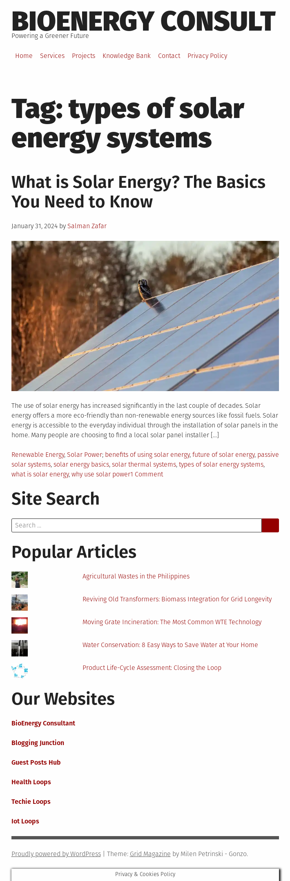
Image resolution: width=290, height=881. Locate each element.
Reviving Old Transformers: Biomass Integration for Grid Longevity (177, 599)
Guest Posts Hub (36, 762)
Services (52, 56)
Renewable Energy (37, 454)
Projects (83, 56)
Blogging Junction (37, 743)
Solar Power (84, 454)
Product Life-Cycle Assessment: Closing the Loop (152, 668)
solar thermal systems (144, 464)
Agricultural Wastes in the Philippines (136, 576)
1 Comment (146, 474)
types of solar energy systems (221, 464)
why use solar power (100, 474)
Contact (169, 56)
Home (24, 56)
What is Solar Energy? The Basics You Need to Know (138, 192)
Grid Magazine (150, 854)
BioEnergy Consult (143, 21)
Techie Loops (31, 801)
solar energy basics (81, 464)
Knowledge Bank (127, 56)
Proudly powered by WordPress (56, 854)
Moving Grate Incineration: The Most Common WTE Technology (172, 622)
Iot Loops (25, 821)
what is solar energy (40, 474)
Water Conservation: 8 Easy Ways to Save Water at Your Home (170, 645)
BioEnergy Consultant (43, 723)
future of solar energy (223, 454)
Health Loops (31, 782)
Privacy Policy (207, 56)
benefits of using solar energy (147, 454)
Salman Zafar (87, 226)
